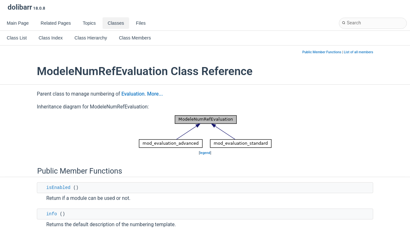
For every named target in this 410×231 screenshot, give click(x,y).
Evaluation (132, 94)
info (51, 214)
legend (205, 153)
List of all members (358, 52)
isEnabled (58, 187)
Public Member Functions (321, 52)
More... (155, 94)
